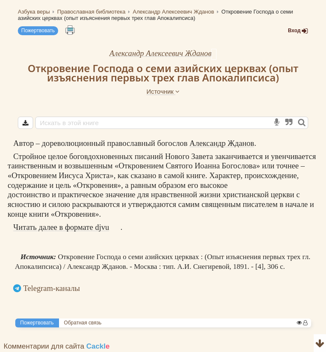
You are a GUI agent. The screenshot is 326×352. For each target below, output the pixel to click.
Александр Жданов (221, 143)
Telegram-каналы (51, 288)
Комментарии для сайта (57, 346)
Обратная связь (82, 323)
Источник (163, 91)
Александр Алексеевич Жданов (161, 53)
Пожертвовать (38, 31)
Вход (298, 30)
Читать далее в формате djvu (61, 227)
